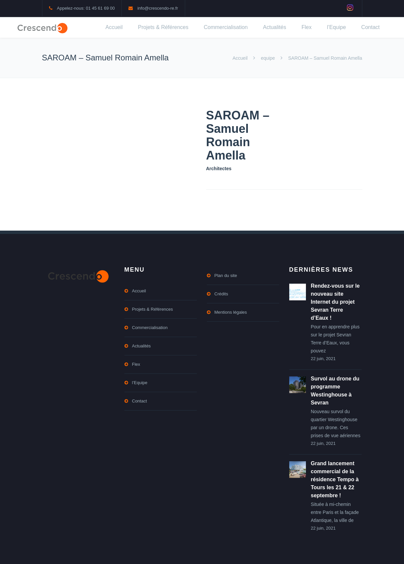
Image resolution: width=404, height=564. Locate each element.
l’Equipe (336, 27)
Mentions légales (231, 312)
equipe (268, 58)
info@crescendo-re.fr (157, 8)
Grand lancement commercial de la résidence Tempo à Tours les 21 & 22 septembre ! (335, 479)
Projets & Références (163, 27)
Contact (370, 27)
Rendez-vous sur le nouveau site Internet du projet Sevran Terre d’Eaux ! (335, 302)
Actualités (274, 27)
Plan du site (226, 275)
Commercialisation (226, 27)
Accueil (114, 27)
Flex (307, 27)
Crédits (221, 293)
